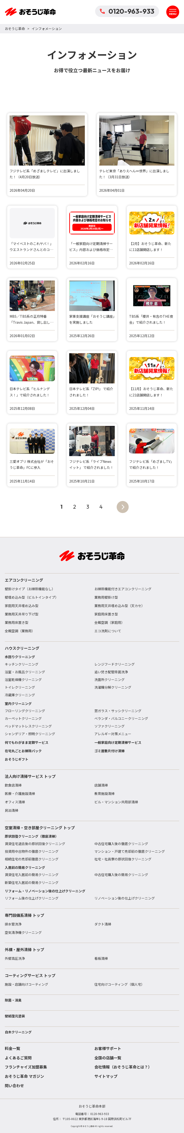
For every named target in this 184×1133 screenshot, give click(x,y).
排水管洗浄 (13, 924)
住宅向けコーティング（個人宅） (119, 984)
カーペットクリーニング (23, 718)
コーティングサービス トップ (30, 975)
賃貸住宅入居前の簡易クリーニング (31, 874)
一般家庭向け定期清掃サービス (117, 742)
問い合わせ (14, 1085)
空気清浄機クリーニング (23, 932)
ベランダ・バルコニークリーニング (121, 718)
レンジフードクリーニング (114, 664)
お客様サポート (107, 1048)
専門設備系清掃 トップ (24, 915)
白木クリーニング (18, 1032)
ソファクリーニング (109, 726)
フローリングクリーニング (25, 710)
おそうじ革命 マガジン (24, 1076)
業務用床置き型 (16, 622)
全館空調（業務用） (20, 630)
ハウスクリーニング (22, 648)
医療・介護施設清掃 (20, 793)
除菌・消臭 (13, 1000)
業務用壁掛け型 (106, 597)
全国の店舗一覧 (107, 1058)
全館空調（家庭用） (109, 622)
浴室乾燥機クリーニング (23, 679)
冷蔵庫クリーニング (20, 694)
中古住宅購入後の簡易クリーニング (121, 874)
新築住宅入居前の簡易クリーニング (31, 882)
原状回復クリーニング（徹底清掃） (31, 836)
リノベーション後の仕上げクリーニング (124, 898)
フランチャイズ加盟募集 (26, 1067)
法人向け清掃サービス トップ (30, 776)
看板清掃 (101, 958)
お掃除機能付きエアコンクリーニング (122, 588)
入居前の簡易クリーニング (25, 867)
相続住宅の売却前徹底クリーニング (31, 859)
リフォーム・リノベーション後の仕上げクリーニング (45, 891)
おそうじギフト (16, 759)
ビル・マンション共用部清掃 (116, 801)
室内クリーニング (18, 703)
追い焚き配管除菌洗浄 (111, 671)
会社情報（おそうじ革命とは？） (123, 1067)
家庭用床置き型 (106, 614)
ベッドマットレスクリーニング (28, 726)
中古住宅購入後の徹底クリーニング (121, 843)
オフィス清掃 (15, 801)
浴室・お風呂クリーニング (25, 671)
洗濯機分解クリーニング (112, 687)
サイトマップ (105, 1076)
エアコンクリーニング (24, 580)
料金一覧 (12, 1048)
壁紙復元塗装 (15, 1016)
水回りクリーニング (20, 656)
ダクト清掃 (102, 924)
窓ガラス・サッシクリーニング (117, 710)
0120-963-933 (127, 11)
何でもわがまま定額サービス (26, 742)
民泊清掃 (11, 810)
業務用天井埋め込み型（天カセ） (119, 605)
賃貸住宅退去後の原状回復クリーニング (35, 843)
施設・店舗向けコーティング (26, 984)
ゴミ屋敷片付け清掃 (109, 750)
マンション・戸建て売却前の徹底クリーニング (129, 851)
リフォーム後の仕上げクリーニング (31, 898)
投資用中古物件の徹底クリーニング (31, 851)
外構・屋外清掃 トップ (24, 949)
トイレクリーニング (20, 687)
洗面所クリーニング (109, 679)
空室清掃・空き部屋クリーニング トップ (40, 827)
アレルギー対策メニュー (112, 733)
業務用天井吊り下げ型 (21, 614)
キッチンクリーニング (21, 664)
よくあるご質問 (18, 1058)
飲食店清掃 (13, 785)
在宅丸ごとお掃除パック (23, 750)
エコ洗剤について (107, 630)
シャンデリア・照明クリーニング (30, 733)
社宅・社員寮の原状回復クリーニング (122, 859)
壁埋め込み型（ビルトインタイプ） (31, 597)
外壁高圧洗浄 (15, 958)
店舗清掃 (101, 785)
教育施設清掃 (104, 793)
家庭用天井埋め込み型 (21, 605)
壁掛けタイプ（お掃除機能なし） (30, 588)
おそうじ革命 (15, 28)
